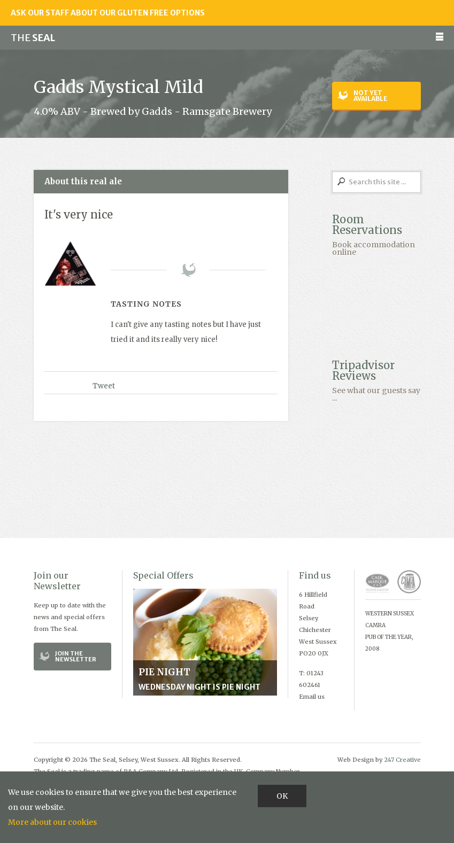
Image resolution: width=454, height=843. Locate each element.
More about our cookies (52, 822)
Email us (312, 696)
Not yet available (370, 96)
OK (282, 796)
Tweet (104, 386)
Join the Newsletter (75, 656)
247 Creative (402, 759)
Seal (33, 38)
